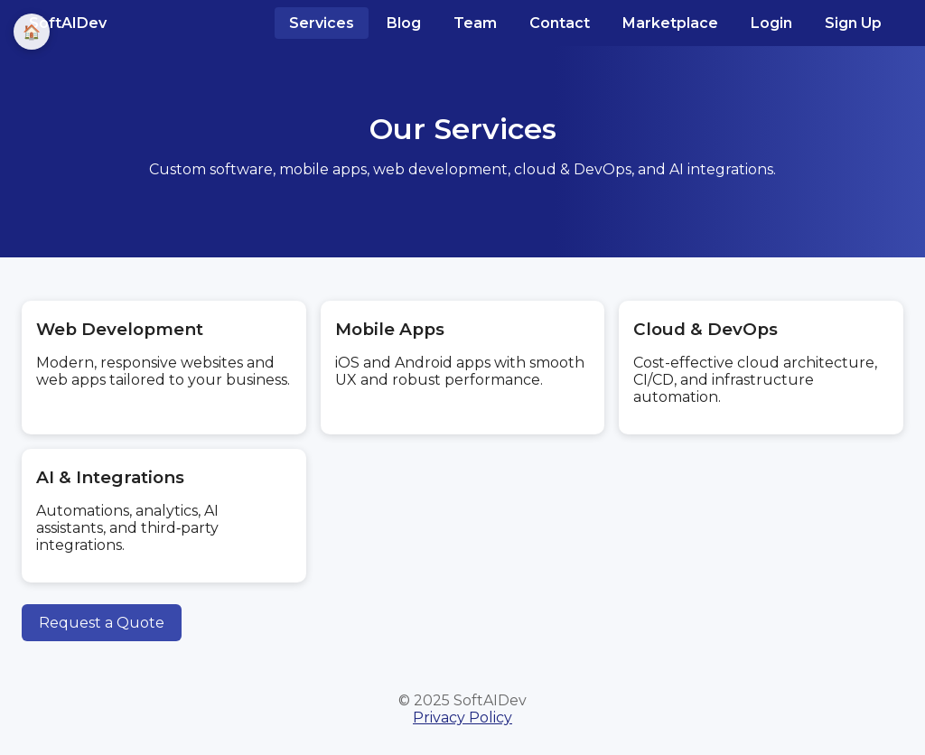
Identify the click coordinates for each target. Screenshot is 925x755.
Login (771, 23)
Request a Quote (101, 622)
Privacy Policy (462, 717)
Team (475, 23)
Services (321, 23)
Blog (404, 23)
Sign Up (853, 23)
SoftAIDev (68, 23)
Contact (559, 23)
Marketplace (670, 23)
